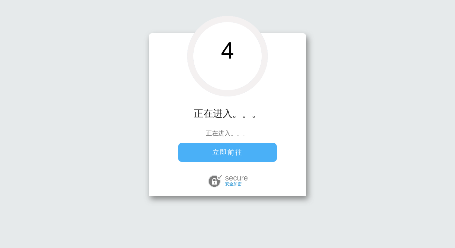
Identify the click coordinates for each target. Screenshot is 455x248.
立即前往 (227, 152)
